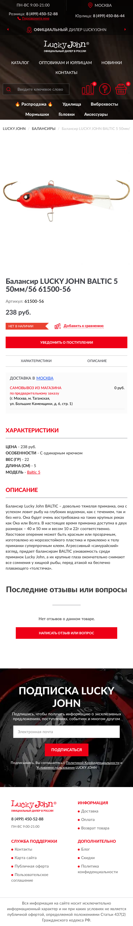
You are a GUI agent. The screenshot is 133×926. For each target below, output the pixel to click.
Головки (67, 114)
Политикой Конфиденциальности (92, 762)
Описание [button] (97, 361)
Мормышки (37, 114)
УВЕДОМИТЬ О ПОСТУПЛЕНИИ (66, 342)
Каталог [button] (20, 63)
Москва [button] (45, 378)
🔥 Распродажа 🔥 (34, 104)
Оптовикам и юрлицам (65, 63)
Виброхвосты (104, 104)
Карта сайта (26, 858)
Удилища (72, 104)
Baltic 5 (33, 472)
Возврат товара (95, 828)
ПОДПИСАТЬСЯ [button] (66, 750)
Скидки (88, 858)
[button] (33, 18)
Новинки (111, 63)
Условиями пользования (55, 767)
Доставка (89, 811)
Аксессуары (96, 114)
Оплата (88, 820)
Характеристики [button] (36, 361)
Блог (85, 850)
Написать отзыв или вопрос (66, 633)
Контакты (66, 73)
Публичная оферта (32, 867)
